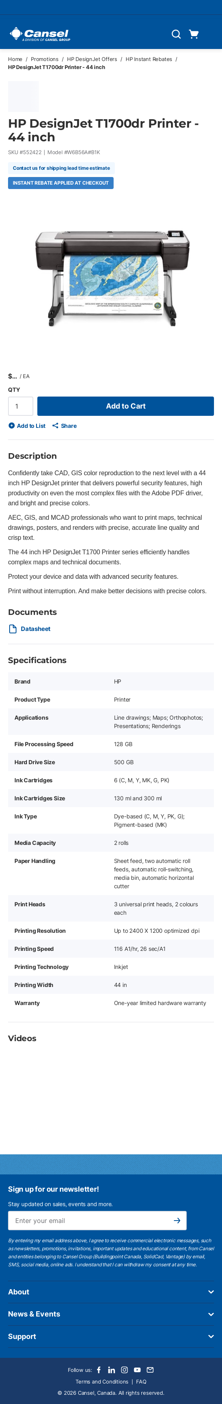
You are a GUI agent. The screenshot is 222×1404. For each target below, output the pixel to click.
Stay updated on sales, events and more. (60, 1204)
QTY (14, 389)
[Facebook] (99, 1370)
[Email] (150, 1370)
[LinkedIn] (112, 1370)
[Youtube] (137, 1370)
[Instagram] (124, 1370)
